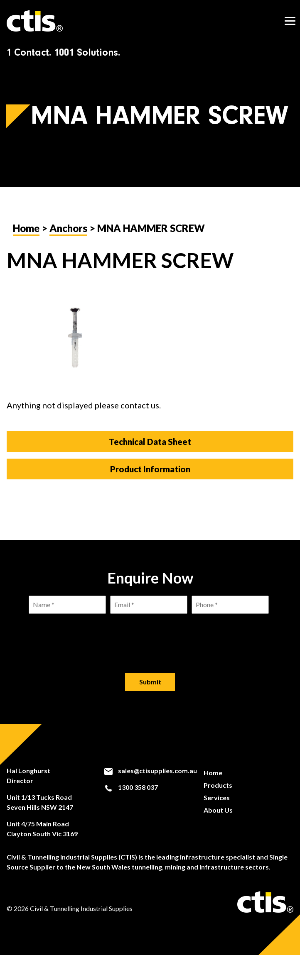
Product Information (150, 469)
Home (26, 228)
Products (218, 785)
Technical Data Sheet (150, 442)
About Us (218, 810)
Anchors (68, 228)
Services (217, 797)
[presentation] (150, 636)
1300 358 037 (130, 787)
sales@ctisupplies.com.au (150, 771)
